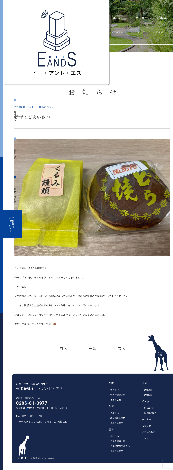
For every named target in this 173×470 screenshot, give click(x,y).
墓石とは (116, 442)
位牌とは (116, 396)
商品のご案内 (118, 405)
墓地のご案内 (151, 419)
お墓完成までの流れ (121, 452)
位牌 (113, 389)
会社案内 (15, 115)
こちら (46, 427)
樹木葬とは (150, 414)
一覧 (92, 348)
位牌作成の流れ (119, 401)
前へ (63, 348)
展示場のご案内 (119, 424)
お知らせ (15, 154)
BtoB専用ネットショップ (11, 226)
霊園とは (149, 396)
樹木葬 (162, 18)
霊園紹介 (149, 401)
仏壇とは (116, 419)
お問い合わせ (15, 195)
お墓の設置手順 (119, 447)
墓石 (119, 18)
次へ (121, 348)
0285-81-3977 (30, 409)
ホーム (147, 444)
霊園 (142, 18)
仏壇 (113, 412)
